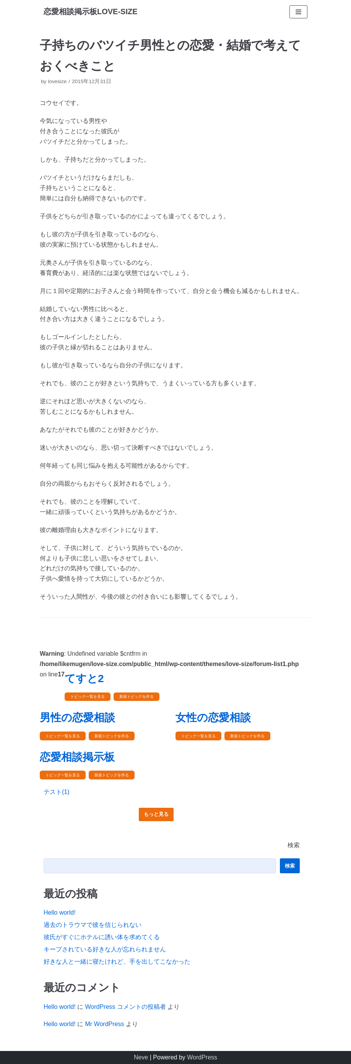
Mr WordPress (104, 1024)
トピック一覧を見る (87, 696)
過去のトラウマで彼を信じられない (92, 925)
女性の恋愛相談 (213, 718)
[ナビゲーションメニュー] (298, 11)
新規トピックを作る (136, 696)
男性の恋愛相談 (77, 718)
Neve (141, 1057)
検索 (294, 845)
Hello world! (60, 912)
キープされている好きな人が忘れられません (105, 949)
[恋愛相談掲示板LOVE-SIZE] (91, 11)
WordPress (202, 1057)
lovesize (57, 81)
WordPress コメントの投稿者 (125, 1006)
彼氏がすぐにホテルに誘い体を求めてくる (102, 937)
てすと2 (84, 678)
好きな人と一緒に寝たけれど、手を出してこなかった (117, 961)
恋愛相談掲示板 (77, 757)
